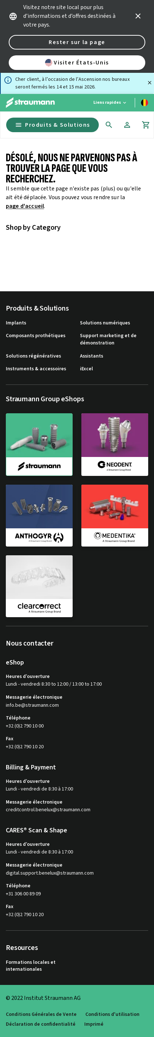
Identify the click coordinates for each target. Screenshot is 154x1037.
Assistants (91, 356)
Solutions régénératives (33, 356)
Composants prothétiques (35, 335)
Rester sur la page (77, 42)
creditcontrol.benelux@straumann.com (48, 810)
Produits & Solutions (52, 125)
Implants (16, 323)
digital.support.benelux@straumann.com (50, 873)
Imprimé (94, 1024)
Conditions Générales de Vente (41, 1014)
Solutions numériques (105, 323)
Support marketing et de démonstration (108, 339)
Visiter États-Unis (77, 63)
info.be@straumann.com (32, 705)
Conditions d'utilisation (112, 1014)
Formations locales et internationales (31, 966)
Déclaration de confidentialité (41, 1024)
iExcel (86, 369)
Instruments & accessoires (36, 369)
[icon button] (138, 16)
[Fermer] (150, 83)
